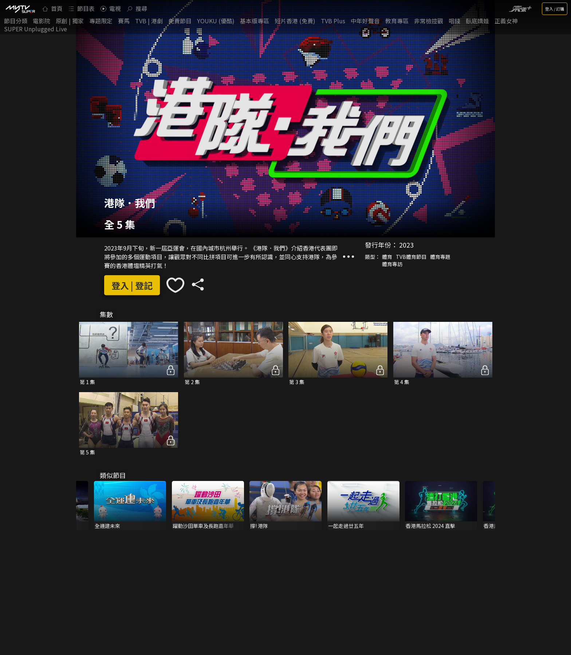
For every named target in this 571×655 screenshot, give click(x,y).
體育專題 (440, 256)
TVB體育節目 (411, 256)
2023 (406, 244)
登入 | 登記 (132, 285)
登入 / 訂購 (554, 9)
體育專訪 (392, 264)
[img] (20, 9)
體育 (387, 256)
